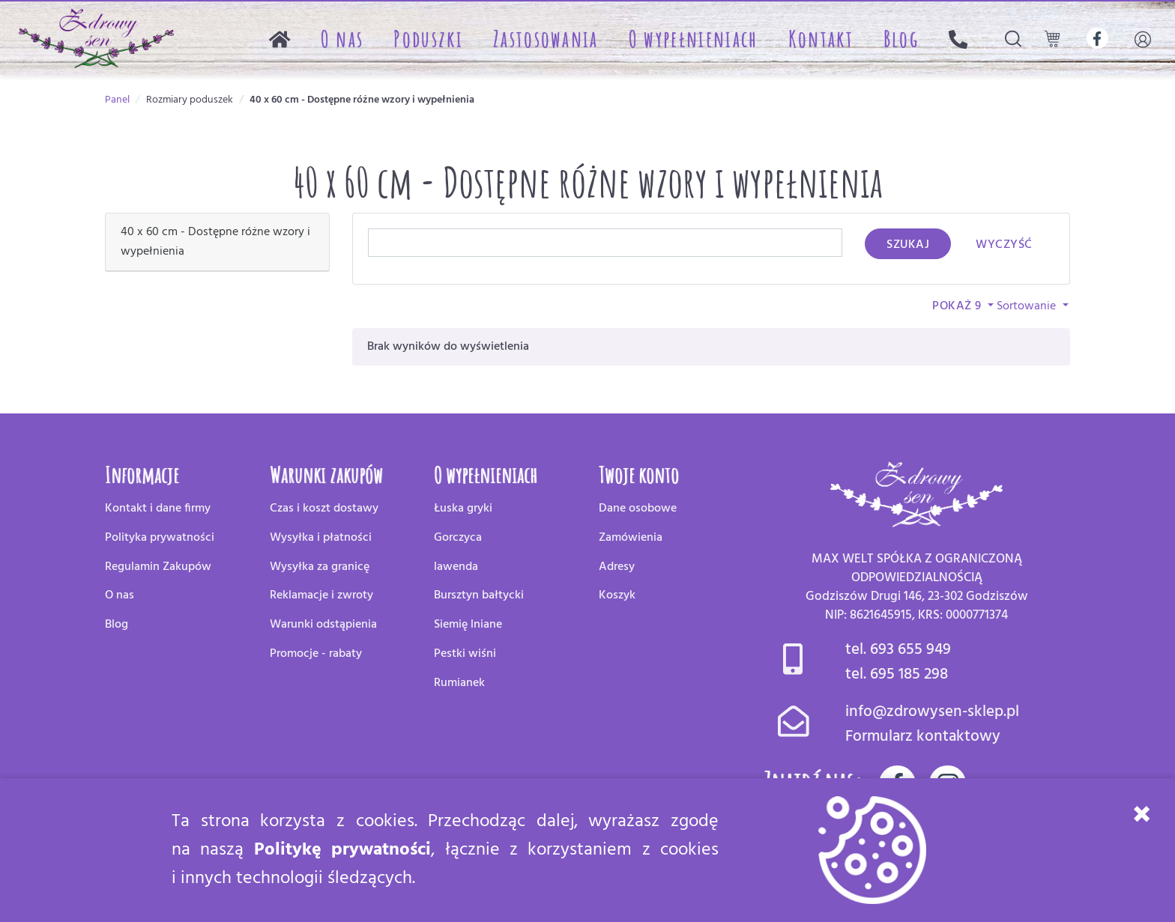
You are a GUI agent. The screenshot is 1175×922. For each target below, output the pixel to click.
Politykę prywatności (342, 850)
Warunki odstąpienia (323, 624)
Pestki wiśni (465, 654)
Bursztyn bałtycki (479, 595)
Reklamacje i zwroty (321, 595)
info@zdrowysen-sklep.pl (932, 712)
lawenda (456, 567)
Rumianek (459, 683)
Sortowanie (1028, 306)
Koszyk (617, 595)
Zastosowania (546, 38)
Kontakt (821, 38)
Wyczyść (1004, 245)
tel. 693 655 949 (898, 649)
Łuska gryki (463, 508)
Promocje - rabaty (316, 654)
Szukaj (907, 245)
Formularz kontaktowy (922, 736)
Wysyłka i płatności (321, 538)
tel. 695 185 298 (896, 674)
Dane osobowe (638, 508)
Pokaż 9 (958, 306)
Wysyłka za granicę (319, 567)
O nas (342, 38)
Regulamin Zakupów (158, 567)
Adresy (617, 567)
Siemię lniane (468, 624)
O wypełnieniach (693, 38)
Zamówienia (630, 538)
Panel (117, 100)
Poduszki (428, 38)
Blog (901, 38)
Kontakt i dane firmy (158, 508)
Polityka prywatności (159, 538)
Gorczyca (458, 538)
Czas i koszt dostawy (324, 508)
